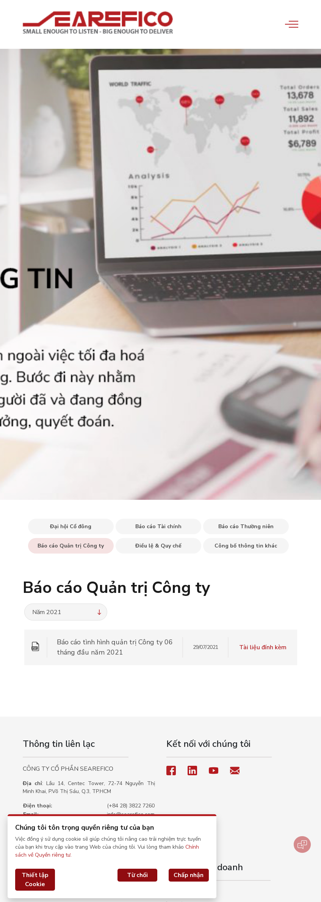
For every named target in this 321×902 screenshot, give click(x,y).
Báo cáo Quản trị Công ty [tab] (71, 545)
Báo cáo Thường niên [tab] (246, 526)
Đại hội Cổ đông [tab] (70, 526)
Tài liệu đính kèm (263, 647)
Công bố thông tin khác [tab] (246, 545)
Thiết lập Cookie (35, 879)
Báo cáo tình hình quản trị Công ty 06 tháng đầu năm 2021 (115, 647)
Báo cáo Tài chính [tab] (158, 526)
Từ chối (137, 875)
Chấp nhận (189, 875)
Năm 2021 (67, 612)
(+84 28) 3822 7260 (131, 805)
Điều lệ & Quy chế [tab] (158, 545)
